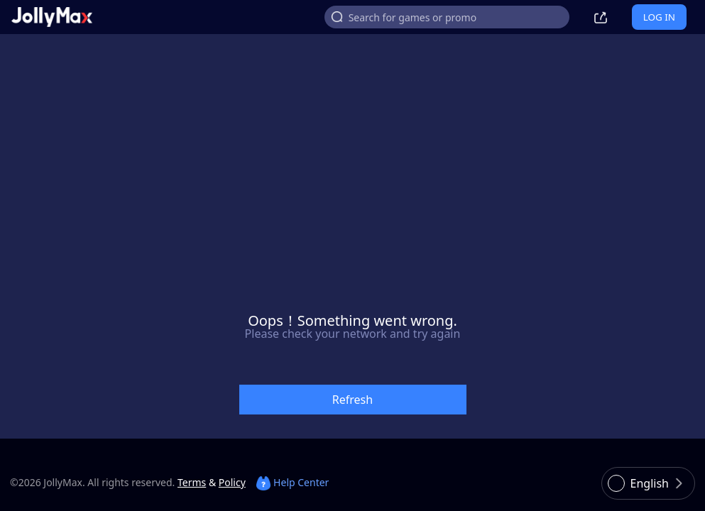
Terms (191, 482)
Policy (232, 482)
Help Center (292, 482)
